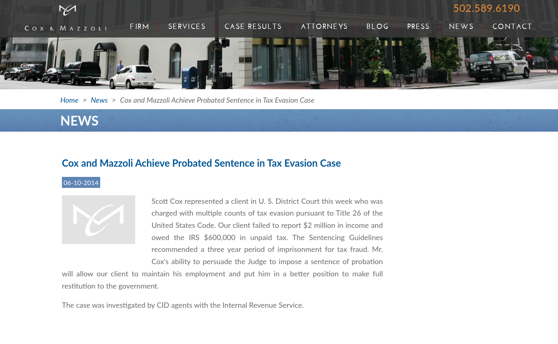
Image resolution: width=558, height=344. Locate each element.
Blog (378, 26)
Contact (512, 26)
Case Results (253, 26)
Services (187, 26)
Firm (139, 26)
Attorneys (324, 26)
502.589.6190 (486, 8)
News (461, 26)
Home (69, 99)
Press (418, 26)
